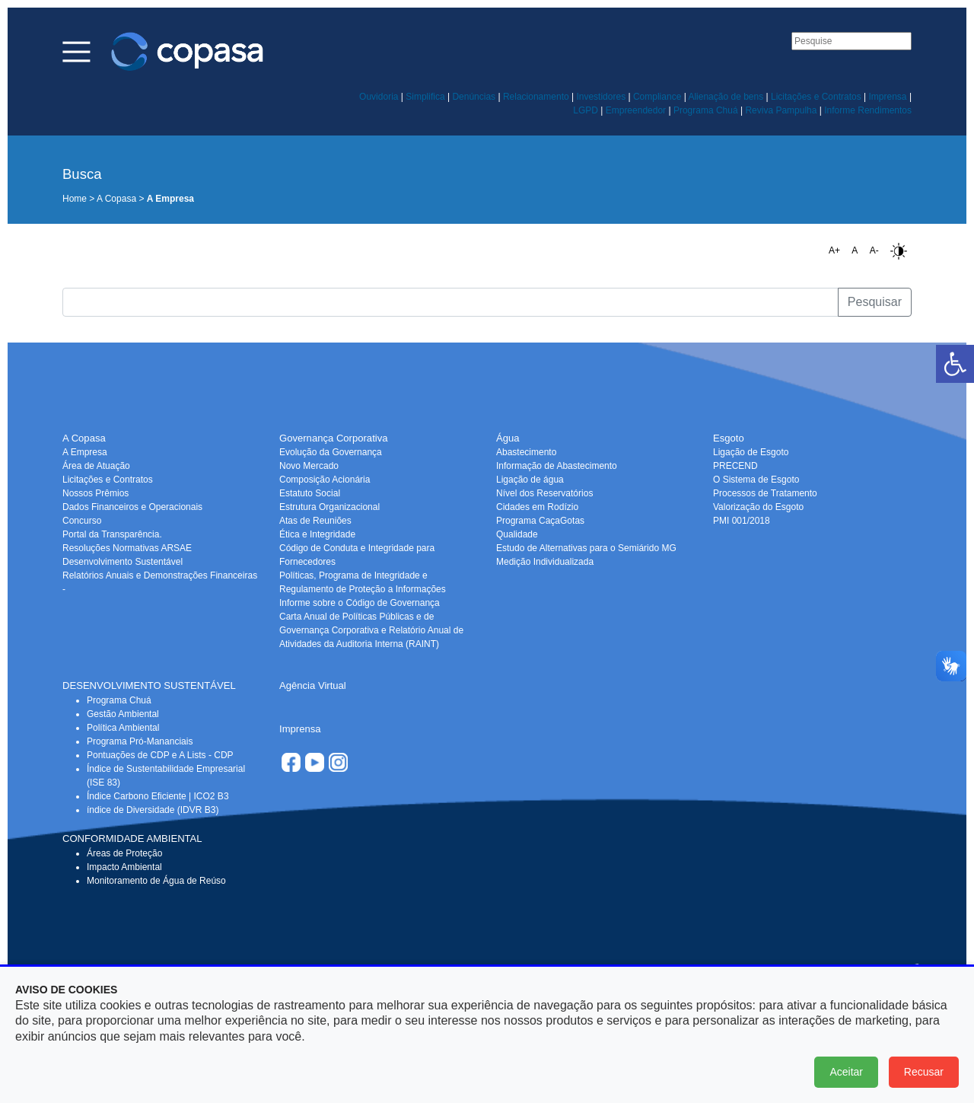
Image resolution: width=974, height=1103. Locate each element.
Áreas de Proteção (124, 853)
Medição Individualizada (545, 561)
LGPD (585, 110)
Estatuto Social (309, 493)
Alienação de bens (725, 96)
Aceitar (846, 1072)
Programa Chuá (705, 110)
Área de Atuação (96, 466)
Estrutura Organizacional (329, 507)
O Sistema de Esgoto (756, 479)
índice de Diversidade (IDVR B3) (152, 810)
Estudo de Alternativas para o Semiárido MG (586, 548)
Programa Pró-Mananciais (140, 741)
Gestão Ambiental (123, 714)
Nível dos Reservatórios (544, 493)
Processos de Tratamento (765, 493)
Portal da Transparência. (112, 534)
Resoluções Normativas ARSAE (127, 548)
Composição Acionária (324, 479)
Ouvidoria (378, 96)
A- (874, 250)
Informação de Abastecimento (556, 466)
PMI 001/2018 (741, 520)
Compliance (657, 96)
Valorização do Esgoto (758, 507)
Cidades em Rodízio (537, 507)
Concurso (81, 520)
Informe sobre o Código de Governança (359, 603)
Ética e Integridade (317, 534)
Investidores (600, 96)
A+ (834, 250)
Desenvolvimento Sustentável (122, 561)
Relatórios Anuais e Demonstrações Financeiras (159, 575)
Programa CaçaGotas (540, 520)
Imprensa (888, 96)
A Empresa (84, 452)
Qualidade (517, 534)
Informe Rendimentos (868, 110)
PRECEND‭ (735, 466)
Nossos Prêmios (95, 493)
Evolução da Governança (330, 452)
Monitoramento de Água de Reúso (156, 880)
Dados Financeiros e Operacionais (132, 507)
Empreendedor (636, 110)
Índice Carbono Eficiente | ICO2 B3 (158, 796)
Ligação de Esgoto (750, 452)
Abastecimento (526, 452)
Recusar (924, 1072)
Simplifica (425, 96)
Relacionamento (536, 96)
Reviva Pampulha (780, 110)
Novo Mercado (309, 466)
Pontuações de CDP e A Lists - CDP (160, 755)
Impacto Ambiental (124, 867)
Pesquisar (875, 301)
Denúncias (473, 96)
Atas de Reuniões (315, 520)
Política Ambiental (123, 727)
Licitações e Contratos (816, 96)
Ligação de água (530, 479)
